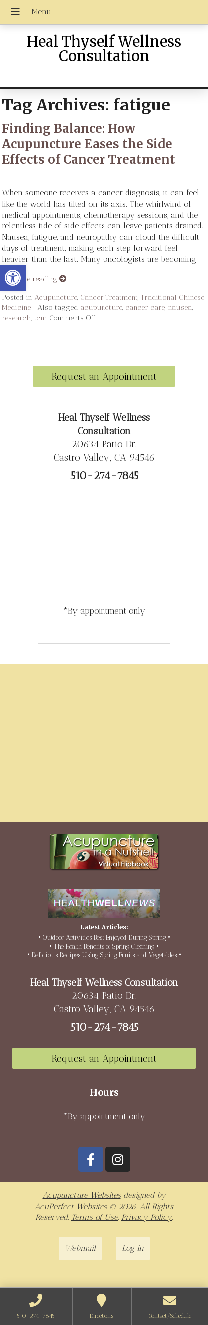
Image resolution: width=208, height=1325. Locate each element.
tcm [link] (40, 317)
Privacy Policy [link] (146, 1217)
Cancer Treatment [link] (109, 297)
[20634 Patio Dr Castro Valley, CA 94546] (104, 747)
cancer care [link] (145, 307)
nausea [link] (180, 307)
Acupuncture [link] (55, 297)
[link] (13, 278)
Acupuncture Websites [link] (82, 1195)
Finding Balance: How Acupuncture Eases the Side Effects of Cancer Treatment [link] (88, 144)
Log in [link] (133, 1248)
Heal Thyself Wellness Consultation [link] (104, 49)
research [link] (16, 317)
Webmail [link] (80, 1248)
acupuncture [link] (101, 307)
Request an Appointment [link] (104, 376)
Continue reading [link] (34, 278)
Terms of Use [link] (94, 1217)
